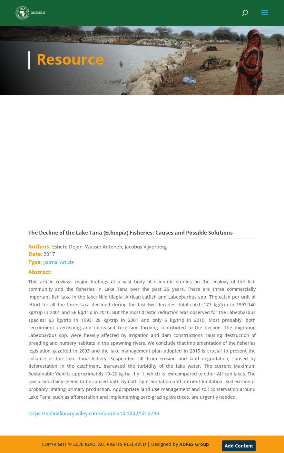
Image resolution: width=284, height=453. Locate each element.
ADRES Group (194, 444)
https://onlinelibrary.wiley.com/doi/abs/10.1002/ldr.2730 (93, 413)
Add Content (239, 446)
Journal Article (58, 262)
